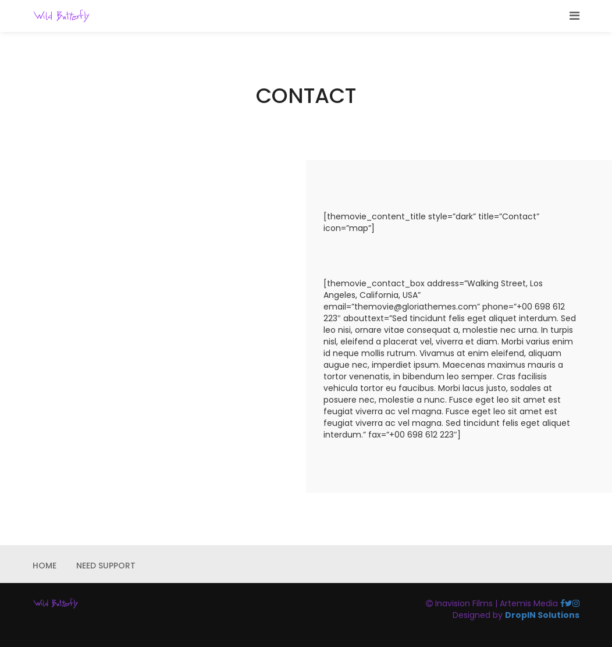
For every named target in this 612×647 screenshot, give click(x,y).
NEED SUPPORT (106, 565)
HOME (44, 565)
